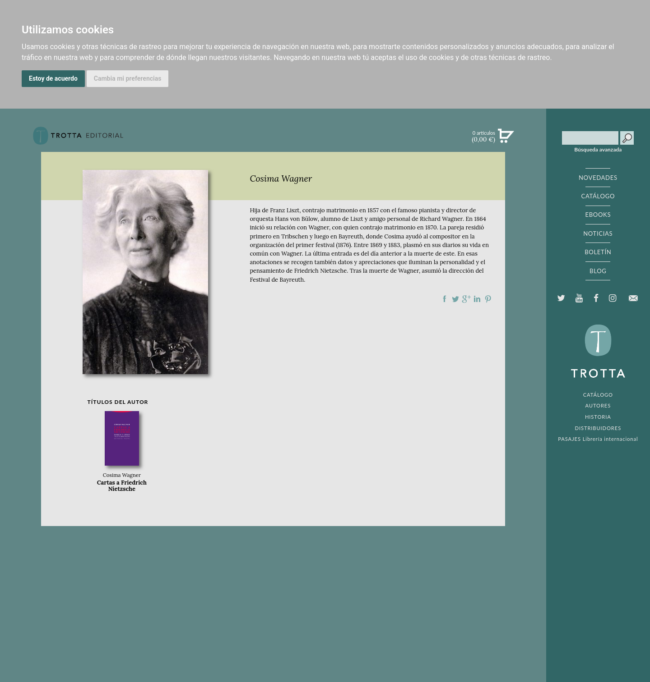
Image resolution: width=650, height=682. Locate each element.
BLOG (598, 271)
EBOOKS (598, 214)
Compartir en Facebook (444, 298)
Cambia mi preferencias (128, 78)
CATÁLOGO (598, 196)
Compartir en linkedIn (477, 298)
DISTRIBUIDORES (598, 428)
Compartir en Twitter (455, 298)
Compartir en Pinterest (488, 298)
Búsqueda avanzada (598, 149)
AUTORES (598, 405)
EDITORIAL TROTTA (598, 353)
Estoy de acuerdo (53, 78)
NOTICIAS (598, 233)
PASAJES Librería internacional (598, 439)
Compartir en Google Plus (466, 298)
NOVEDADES (598, 177)
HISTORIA (598, 417)
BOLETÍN (598, 252)
